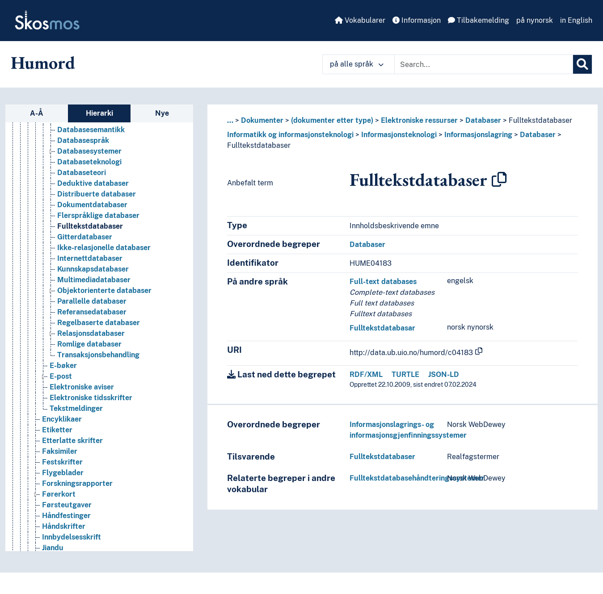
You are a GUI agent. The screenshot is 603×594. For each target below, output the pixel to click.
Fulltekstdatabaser (540, 120)
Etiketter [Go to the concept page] (57, 430)
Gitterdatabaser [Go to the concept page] (84, 237)
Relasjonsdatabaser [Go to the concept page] (91, 333)
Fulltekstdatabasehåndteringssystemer (417, 478)
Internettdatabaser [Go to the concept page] (89, 258)
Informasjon (416, 20)
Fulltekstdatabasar (382, 328)
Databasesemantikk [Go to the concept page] (91, 129)
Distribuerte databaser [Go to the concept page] (96, 194)
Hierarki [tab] (99, 113)
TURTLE (405, 374)
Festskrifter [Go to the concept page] (62, 462)
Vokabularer (360, 20)
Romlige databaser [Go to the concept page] (89, 344)
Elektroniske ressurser (419, 120)
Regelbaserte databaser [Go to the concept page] (98, 322)
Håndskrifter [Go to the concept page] (63, 526)
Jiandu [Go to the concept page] (52, 548)
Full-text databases (383, 281)
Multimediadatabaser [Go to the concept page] (94, 280)
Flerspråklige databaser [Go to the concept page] (98, 215)
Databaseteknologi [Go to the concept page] (89, 162)
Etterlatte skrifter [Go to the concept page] (72, 440)
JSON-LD (443, 374)
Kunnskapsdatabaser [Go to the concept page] (93, 269)
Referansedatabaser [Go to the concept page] (92, 312)
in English (576, 20)
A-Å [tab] (36, 113)
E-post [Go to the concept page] (61, 376)
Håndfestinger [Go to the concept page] (66, 515)
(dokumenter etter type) (332, 120)
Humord (43, 62)
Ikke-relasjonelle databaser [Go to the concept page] (104, 247)
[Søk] (582, 64)
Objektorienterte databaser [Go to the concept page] (104, 290)
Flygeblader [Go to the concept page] (63, 473)
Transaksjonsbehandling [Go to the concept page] (98, 355)
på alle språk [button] (357, 64)
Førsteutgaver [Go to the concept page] (67, 505)
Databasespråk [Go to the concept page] (83, 140)
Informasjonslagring (478, 134)
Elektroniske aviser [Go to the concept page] (82, 387)
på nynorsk (534, 20)
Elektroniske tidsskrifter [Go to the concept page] (91, 397)
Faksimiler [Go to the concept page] (59, 451)
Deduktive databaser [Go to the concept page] (93, 183)
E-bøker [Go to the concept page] (63, 365)
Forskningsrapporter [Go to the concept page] (77, 483)
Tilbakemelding (478, 20)
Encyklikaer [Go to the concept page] (62, 419)
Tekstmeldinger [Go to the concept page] (76, 408)
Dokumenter (262, 120)
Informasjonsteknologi (399, 134)
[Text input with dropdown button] (483, 64)
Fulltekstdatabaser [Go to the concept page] (90, 226)
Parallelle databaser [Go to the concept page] (92, 301)
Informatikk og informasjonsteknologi (290, 134)
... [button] (230, 120)
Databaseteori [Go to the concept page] (81, 172)
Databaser (483, 120)
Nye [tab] (162, 113)
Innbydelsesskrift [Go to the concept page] (71, 537)
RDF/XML (366, 374)
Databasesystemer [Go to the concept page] (89, 151)
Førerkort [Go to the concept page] (59, 494)
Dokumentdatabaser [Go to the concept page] (92, 205)
